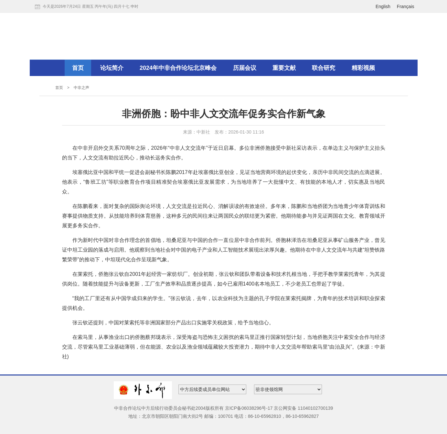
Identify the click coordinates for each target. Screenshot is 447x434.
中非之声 (81, 87)
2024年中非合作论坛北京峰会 (178, 68)
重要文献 (284, 68)
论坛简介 (111, 68)
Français (405, 6)
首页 (78, 68)
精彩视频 (363, 68)
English (383, 6)
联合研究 (323, 68)
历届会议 (244, 68)
